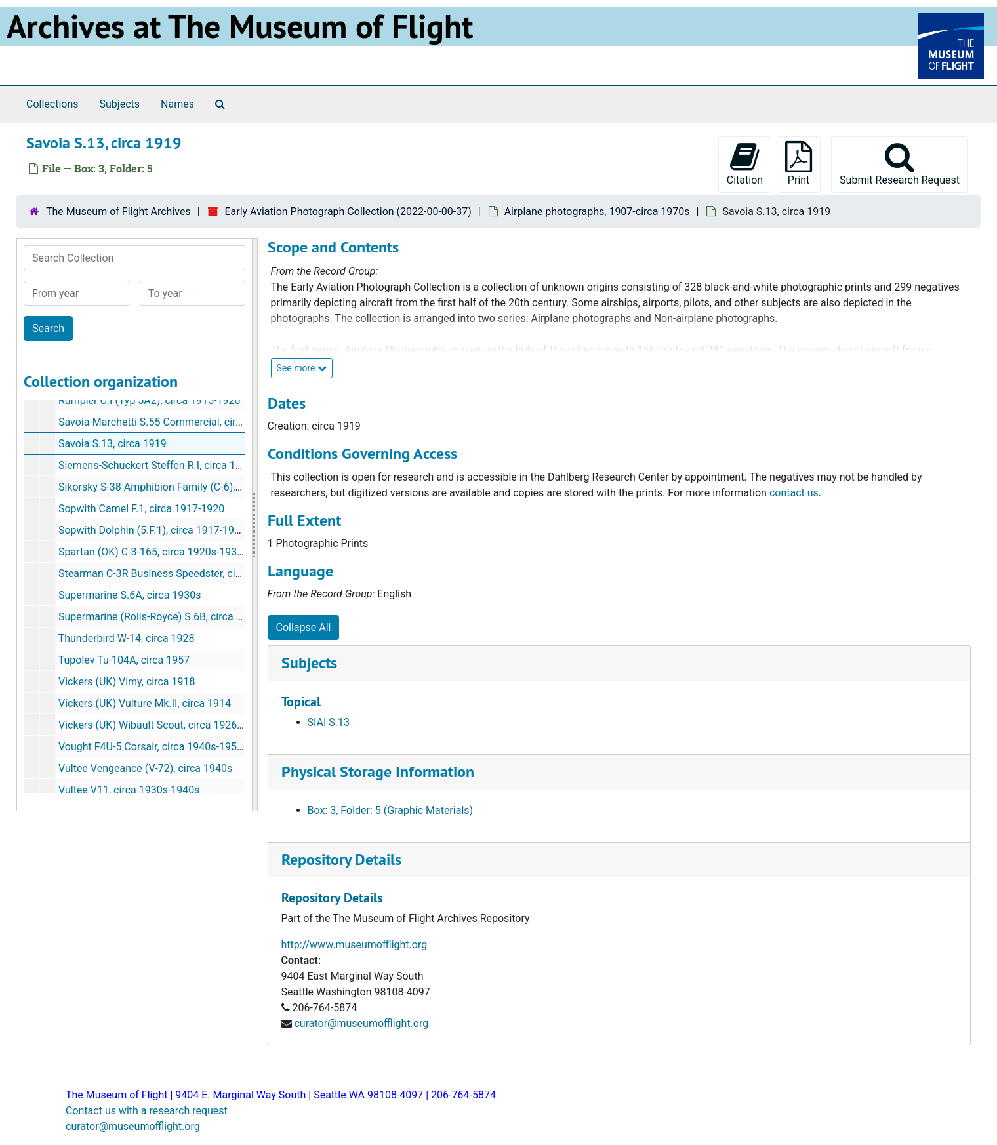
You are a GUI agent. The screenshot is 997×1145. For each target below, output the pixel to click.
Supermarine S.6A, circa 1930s (129, 595)
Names (177, 104)
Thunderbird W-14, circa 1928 (126, 638)
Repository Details (341, 859)
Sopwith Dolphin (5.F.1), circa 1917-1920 (152, 530)
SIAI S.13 (329, 722)
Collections (52, 104)
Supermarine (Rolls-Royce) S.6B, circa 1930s (161, 617)
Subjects (120, 104)
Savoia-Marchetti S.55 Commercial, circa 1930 (165, 422)
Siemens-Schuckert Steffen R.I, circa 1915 (155, 465)
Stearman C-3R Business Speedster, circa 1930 (167, 573)
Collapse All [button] (303, 627)
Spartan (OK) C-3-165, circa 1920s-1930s (153, 552)
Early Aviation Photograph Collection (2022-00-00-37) (347, 211)
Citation (745, 163)
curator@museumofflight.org (361, 1023)
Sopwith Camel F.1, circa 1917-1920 (141, 508)
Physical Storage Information (377, 771)
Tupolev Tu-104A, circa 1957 (124, 660)
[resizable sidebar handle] (254, 525)
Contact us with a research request (147, 1110)
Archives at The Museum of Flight (240, 26)
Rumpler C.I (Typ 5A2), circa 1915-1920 (149, 400)
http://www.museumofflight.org (354, 944)
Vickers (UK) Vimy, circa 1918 (126, 681)
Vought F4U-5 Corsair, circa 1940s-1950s (153, 746)
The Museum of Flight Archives (118, 211)
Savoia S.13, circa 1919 (112, 443)
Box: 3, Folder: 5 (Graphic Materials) (391, 810)
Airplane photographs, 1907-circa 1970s (597, 211)
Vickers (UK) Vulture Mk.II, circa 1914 (144, 703)
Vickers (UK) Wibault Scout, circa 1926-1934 (161, 725)
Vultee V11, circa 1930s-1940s (129, 790)
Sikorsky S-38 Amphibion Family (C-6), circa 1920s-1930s (191, 487)
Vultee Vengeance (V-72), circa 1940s (145, 768)
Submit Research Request (900, 163)
